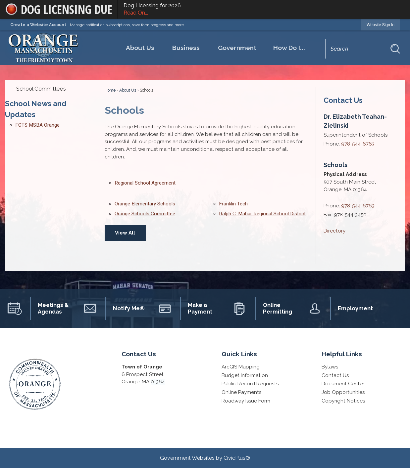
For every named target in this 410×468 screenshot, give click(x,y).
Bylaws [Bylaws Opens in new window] (330, 367)
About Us (127, 90)
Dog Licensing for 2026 (264, 9)
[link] (380, 24)
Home (110, 90)
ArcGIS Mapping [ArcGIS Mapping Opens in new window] (241, 367)
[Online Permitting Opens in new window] (267, 308)
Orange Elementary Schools (145, 204)
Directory (334, 231)
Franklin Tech (233, 204)
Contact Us (343, 100)
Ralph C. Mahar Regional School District (262, 214)
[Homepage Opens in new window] (44, 46)
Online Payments (241, 392)
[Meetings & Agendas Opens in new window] (42, 308)
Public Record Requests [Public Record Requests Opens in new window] (250, 384)
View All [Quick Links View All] (125, 233)
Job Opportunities (343, 392)
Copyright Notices (343, 401)
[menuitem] (140, 47)
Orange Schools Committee (145, 214)
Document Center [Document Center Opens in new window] (343, 384)
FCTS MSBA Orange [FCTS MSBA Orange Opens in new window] (37, 125)
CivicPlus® (237, 458)
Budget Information (245, 375)
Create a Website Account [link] (38, 24)
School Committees (41, 88)
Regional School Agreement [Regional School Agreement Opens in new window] (145, 183)
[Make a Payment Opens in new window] (192, 308)
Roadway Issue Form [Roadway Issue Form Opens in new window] (246, 401)
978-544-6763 (358, 144)
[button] (395, 49)
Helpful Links (342, 354)
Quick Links (239, 354)
